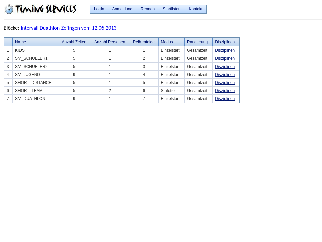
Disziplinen (225, 50)
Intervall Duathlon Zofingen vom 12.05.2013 (68, 28)
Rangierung (197, 42)
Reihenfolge (144, 42)
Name (20, 42)
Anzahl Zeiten (74, 42)
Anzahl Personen (109, 42)
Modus (167, 42)
